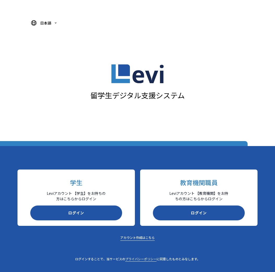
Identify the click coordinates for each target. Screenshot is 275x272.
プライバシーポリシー (141, 259)
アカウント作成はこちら (137, 237)
